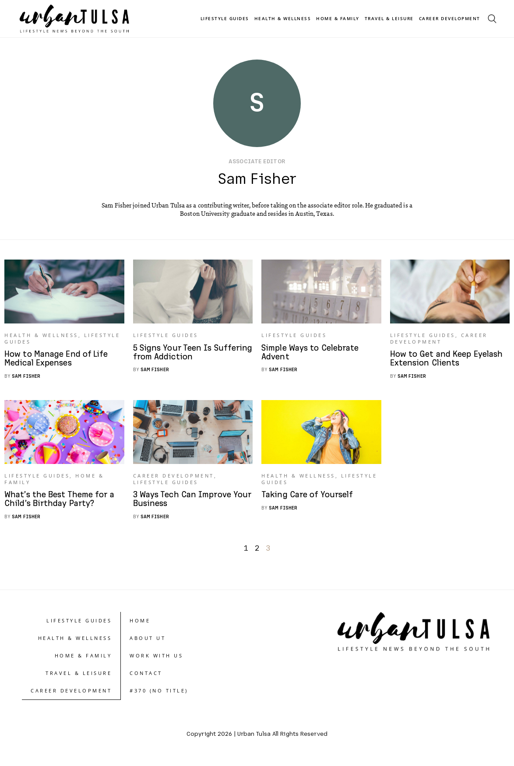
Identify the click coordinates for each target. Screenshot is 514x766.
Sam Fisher (26, 377)
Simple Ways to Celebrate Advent (311, 354)
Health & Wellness (282, 18)
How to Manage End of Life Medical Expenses (57, 360)
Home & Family (337, 18)
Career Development (449, 18)
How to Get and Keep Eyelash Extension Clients (448, 360)
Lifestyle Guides (225, 18)
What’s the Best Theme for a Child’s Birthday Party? (61, 502)
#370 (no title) (159, 694)
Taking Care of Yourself (308, 498)
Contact (146, 676)
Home (140, 624)
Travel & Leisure (389, 18)
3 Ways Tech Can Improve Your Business (183, 502)
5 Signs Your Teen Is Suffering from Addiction (184, 354)
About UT (147, 641)
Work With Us (156, 659)
